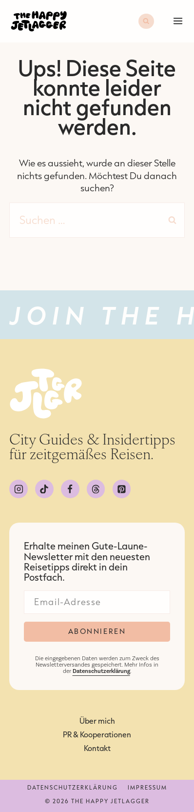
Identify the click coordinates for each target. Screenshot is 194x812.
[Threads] (96, 489)
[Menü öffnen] (177, 21)
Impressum (147, 787)
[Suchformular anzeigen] (146, 21)
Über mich (97, 721)
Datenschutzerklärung (72, 787)
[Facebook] (70, 489)
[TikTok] (44, 489)
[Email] (97, 602)
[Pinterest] (122, 489)
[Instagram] (18, 489)
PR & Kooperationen (97, 734)
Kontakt (97, 748)
